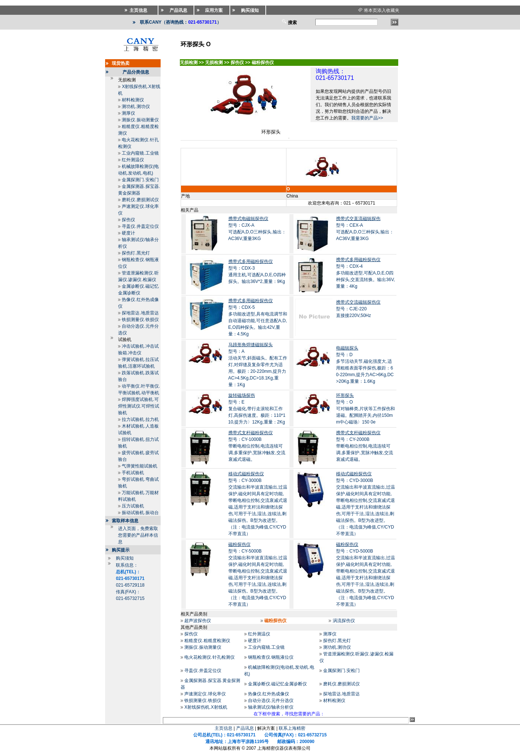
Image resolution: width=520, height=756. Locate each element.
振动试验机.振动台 (140, 512)
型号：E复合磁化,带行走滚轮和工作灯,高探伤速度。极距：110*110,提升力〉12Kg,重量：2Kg (257, 409)
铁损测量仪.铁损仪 (140, 319)
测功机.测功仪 (136, 106)
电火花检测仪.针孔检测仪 (209, 657)
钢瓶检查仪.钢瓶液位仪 (270, 657)
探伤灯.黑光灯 (136, 253)
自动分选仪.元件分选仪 (270, 700)
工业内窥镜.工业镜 (140, 153)
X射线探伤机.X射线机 (205, 707)
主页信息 (223, 728)
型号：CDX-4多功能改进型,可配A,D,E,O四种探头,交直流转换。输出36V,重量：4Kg (365, 273)
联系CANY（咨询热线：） (180, 22)
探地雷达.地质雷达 (140, 312)
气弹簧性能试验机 (139, 466)
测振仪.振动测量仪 (140, 119)
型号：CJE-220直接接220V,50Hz (358, 309)
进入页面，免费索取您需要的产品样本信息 (138, 535)
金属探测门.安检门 (140, 179)
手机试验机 (133, 472)
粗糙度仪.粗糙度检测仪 (207, 640)
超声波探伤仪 (197, 620)
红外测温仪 (133, 159)
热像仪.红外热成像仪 (268, 693)
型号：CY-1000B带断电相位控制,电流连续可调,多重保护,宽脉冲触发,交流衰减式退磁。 (256, 446)
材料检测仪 (133, 99)
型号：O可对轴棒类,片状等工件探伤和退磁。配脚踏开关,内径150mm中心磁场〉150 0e (365, 409)
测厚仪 (128, 113)
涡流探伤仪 (344, 620)
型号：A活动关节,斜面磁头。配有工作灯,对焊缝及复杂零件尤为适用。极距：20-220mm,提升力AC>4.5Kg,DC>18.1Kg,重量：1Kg (257, 364)
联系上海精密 (292, 728)
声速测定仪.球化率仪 (204, 693)
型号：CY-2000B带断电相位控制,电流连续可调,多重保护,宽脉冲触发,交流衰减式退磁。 (364, 446)
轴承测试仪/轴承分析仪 (270, 707)
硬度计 (128, 233)
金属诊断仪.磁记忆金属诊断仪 (277, 683)
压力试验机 (133, 506)
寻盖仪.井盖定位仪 (140, 226)
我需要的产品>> (367, 118)
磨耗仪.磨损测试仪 (140, 199)
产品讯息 (245, 728)
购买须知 (125, 558)
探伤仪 (128, 219)
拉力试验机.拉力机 (140, 419)
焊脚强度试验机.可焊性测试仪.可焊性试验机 (138, 406)
